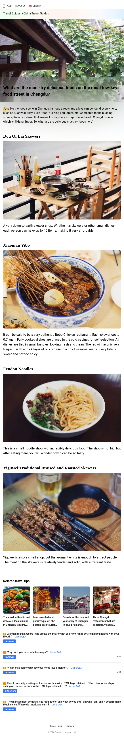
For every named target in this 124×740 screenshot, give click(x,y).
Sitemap (70, 726)
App (7, 5)
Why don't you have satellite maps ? (34, 652)
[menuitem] (6, 4)
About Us (20, 5)
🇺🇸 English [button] (37, 5)
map (119, 656)
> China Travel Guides (35, 13)
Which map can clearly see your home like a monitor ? (44, 667)
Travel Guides (12, 13)
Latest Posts (56, 726)
